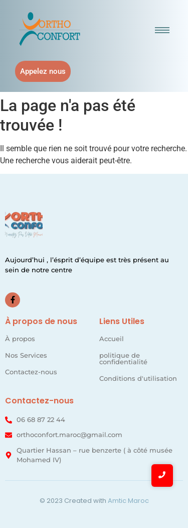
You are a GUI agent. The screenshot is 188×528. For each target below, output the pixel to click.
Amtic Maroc (128, 500)
